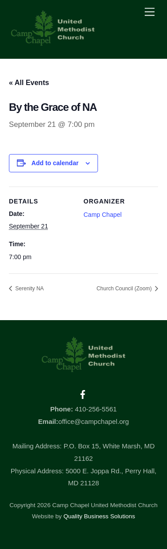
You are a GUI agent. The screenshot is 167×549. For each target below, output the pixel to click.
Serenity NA (29, 288)
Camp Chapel (103, 214)
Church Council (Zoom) (125, 288)
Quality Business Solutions (99, 516)
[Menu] (150, 12)
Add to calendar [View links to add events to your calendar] (55, 163)
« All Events (29, 82)
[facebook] (83, 393)
